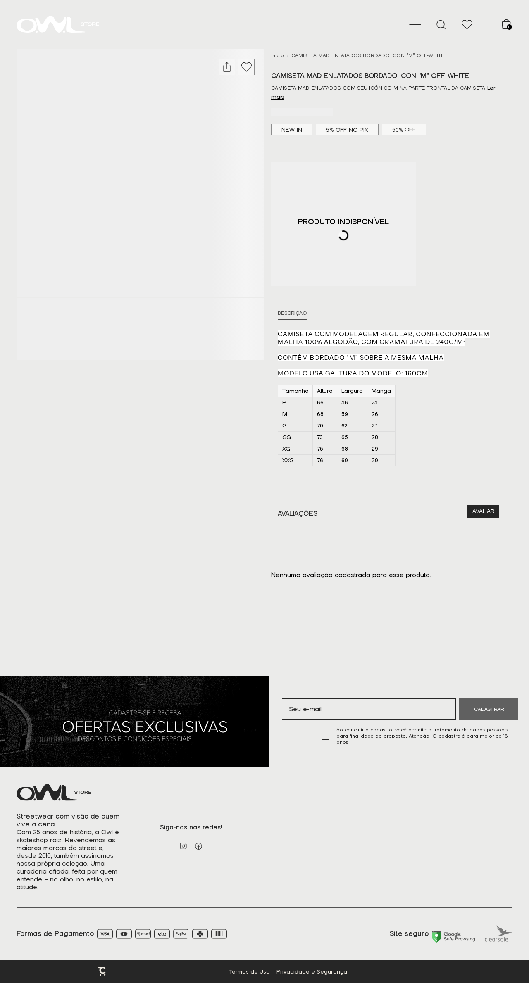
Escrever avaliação (483, 511)
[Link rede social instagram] (183, 846)
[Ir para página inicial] (277, 55)
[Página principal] (58, 24)
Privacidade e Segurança (311, 972)
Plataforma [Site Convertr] (102, 971)
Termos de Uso (249, 972)
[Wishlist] (466, 24)
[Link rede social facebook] (198, 846)
